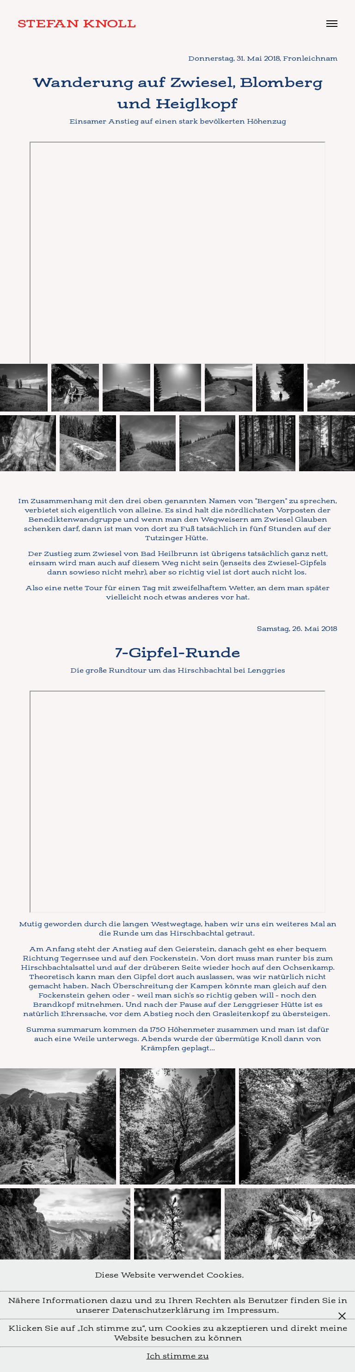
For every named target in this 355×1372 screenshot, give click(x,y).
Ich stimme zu (178, 1356)
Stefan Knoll (77, 23)
